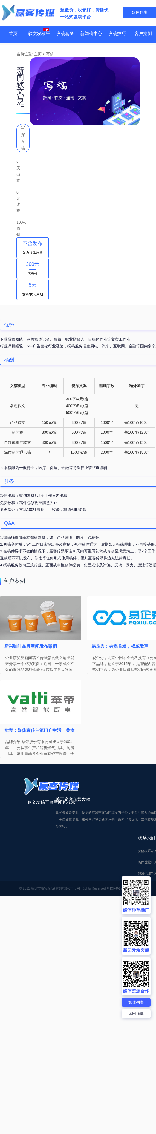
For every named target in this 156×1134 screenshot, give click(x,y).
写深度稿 (23, 138)
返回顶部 (136, 1013)
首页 (13, 34)
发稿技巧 (117, 34)
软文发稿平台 (39, 42)
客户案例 (143, 34)
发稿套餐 (65, 34)
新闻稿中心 (91, 34)
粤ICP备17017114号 (122, 804)
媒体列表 (136, 1002)
